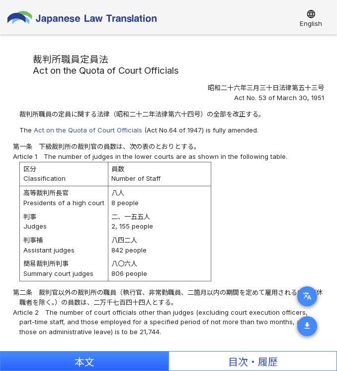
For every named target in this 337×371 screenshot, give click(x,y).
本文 (84, 362)
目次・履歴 (253, 362)
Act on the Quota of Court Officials (88, 130)
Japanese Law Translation (82, 19)
